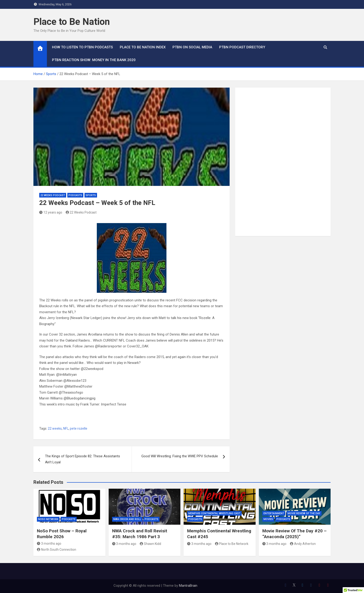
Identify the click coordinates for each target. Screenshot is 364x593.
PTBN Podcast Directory (242, 47)
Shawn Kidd (150, 544)
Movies (268, 519)
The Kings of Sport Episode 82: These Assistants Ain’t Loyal (82, 459)
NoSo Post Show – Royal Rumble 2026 (62, 533)
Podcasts (75, 195)
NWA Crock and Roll (127, 519)
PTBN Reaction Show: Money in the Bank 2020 (94, 60)
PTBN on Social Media (192, 47)
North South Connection (56, 549)
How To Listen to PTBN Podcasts (82, 47)
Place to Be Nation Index (143, 47)
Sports (91, 195)
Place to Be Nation (71, 21)
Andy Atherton (303, 544)
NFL (65, 428)
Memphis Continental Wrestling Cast (214, 513)
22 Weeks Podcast (52, 195)
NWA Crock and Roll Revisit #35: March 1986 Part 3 (139, 533)
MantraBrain (188, 585)
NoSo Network (48, 519)
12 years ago (50, 212)
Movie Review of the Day (304, 513)
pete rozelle (78, 428)
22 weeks (55, 428)
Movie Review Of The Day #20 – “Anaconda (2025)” (294, 533)
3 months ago (49, 543)
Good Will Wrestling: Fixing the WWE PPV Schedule (179, 456)
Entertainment (273, 513)
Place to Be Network (232, 544)
